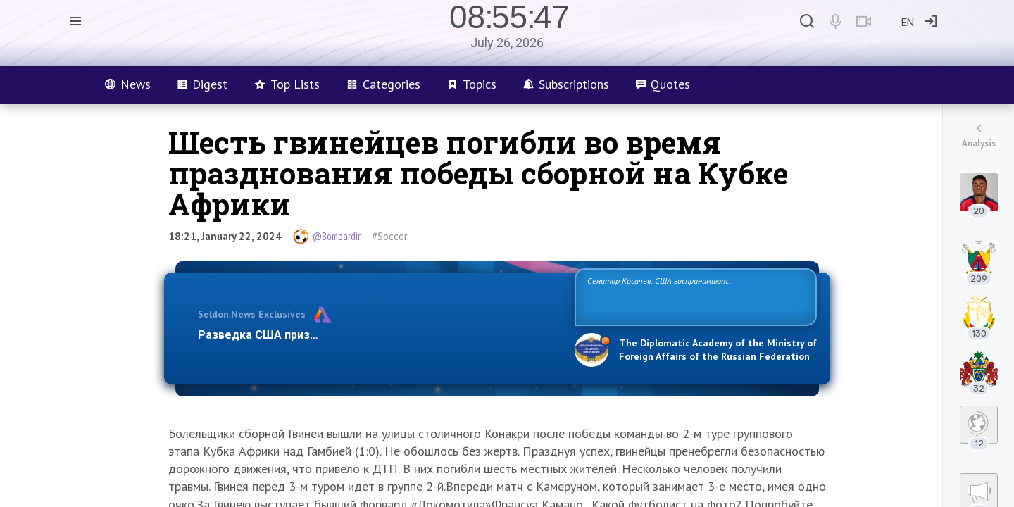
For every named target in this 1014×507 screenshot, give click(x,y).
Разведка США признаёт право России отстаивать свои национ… (379, 335)
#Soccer (390, 236)
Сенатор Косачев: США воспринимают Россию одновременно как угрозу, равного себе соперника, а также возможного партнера (693, 296)
